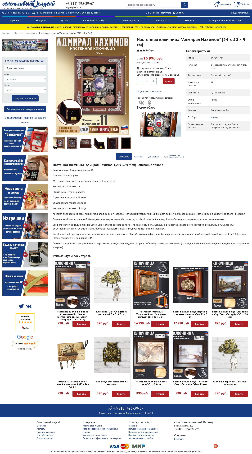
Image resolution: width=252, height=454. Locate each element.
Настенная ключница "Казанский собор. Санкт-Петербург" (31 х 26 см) (230, 314)
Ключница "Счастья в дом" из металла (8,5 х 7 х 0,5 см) (111, 313)
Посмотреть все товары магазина (25, 109)
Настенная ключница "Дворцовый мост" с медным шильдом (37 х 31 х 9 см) (151, 314)
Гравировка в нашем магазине (225, 20)
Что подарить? (130, 20)
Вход (233, 12)
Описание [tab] (124, 156)
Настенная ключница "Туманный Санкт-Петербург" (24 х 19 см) (190, 383)
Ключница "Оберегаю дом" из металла (112, 383)
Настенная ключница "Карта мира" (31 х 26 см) (151, 383)
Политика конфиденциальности (143, 432)
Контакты (180, 12)
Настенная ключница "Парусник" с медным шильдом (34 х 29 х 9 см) (190, 314)
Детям (64, 20)
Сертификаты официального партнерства (102, 438)
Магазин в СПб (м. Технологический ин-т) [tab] (174, 156)
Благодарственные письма (95, 435)
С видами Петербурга (95, 20)
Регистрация (244, 12)
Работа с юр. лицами (92, 425)
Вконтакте (179, 439)
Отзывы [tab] (138, 156)
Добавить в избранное (149, 91)
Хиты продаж (161, 20)
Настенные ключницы (24, 33)
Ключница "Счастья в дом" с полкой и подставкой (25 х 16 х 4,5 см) (72, 384)
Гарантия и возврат (46, 432)
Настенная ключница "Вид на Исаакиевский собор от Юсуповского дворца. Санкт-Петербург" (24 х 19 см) (72, 315)
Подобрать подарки (25, 98)
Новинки (189, 20)
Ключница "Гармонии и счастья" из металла (230, 383)
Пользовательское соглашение (143, 428)
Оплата (167, 12)
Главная (6, 33)
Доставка (154, 12)
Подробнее (220, 26)
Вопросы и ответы (45, 438)
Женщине (40, 20)
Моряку (214, 117)
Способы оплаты (45, 435)
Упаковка (132, 425)
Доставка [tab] (153, 156)
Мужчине (15, 20)
